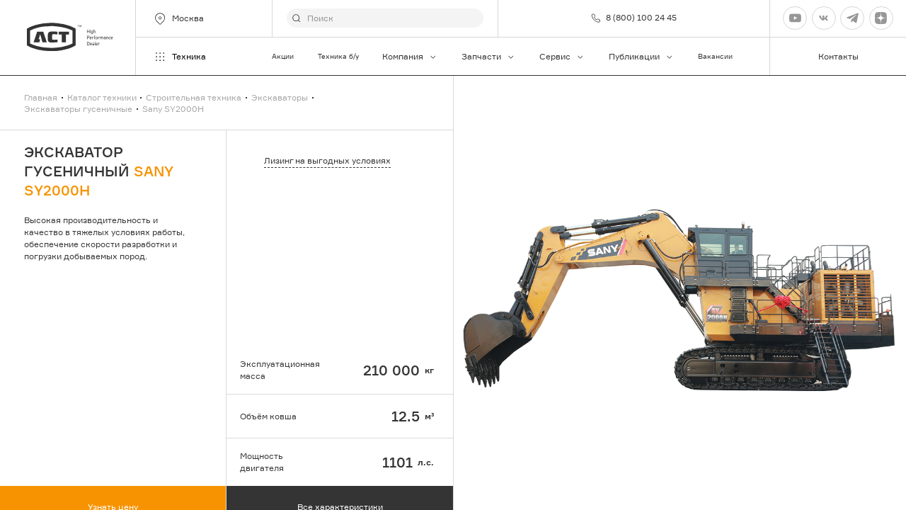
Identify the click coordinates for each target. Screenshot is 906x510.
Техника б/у (338, 56)
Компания (409, 56)
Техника (179, 57)
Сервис (562, 56)
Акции (283, 56)
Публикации (641, 56)
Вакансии (715, 56)
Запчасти (488, 56)
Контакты (838, 56)
